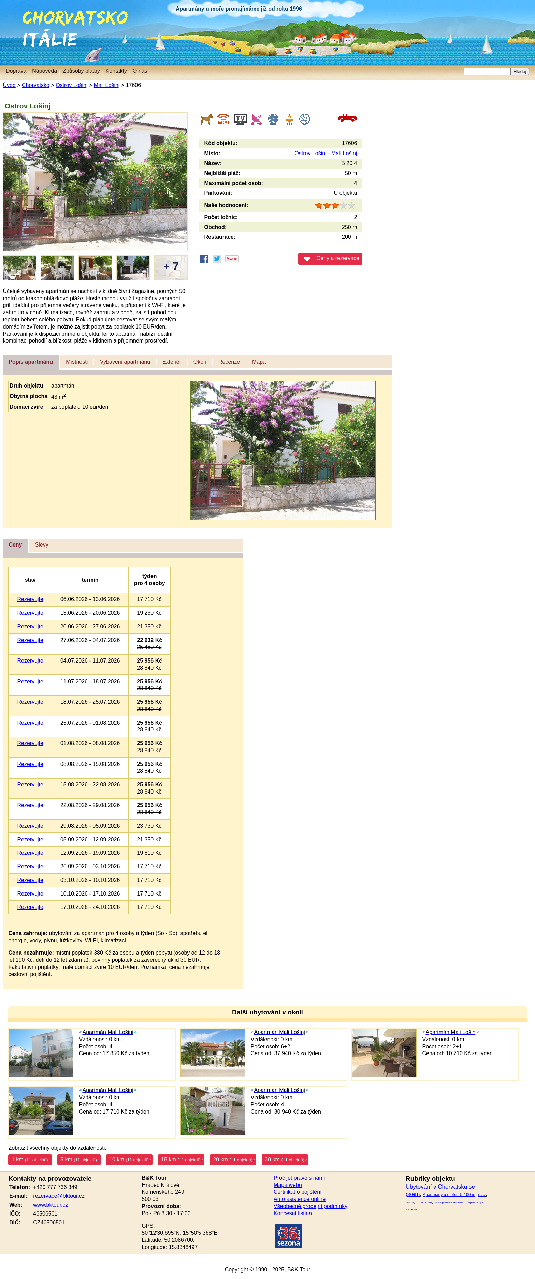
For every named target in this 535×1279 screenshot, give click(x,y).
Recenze (229, 362)
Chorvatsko (34, 13)
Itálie (9, 32)
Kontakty (116, 71)
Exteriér (171, 362)
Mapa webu (288, 1185)
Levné (482, 1195)
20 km (232, 1159)
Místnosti (77, 362)
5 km (78, 1159)
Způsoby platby (81, 71)
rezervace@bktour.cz (59, 1196)
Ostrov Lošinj (71, 85)
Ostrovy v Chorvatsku (419, 1202)
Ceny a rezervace (331, 258)
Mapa (259, 362)
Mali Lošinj (107, 85)
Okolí (199, 362)
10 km (129, 1159)
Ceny (15, 545)
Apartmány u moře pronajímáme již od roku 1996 (239, 9)
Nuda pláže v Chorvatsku (450, 1202)
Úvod (9, 85)
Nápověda (44, 71)
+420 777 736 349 (55, 1187)
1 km (30, 1159)
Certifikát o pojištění (298, 1192)
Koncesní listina (293, 1213)
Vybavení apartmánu (125, 362)
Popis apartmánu (31, 362)
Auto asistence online (300, 1199)
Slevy (41, 545)
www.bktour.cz (50, 1205)
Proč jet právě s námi (299, 1178)
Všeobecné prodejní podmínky (310, 1206)
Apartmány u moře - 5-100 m (449, 1194)
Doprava (16, 71)
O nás (140, 71)
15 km (181, 1159)
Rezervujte (30, 599)
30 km (284, 1159)
